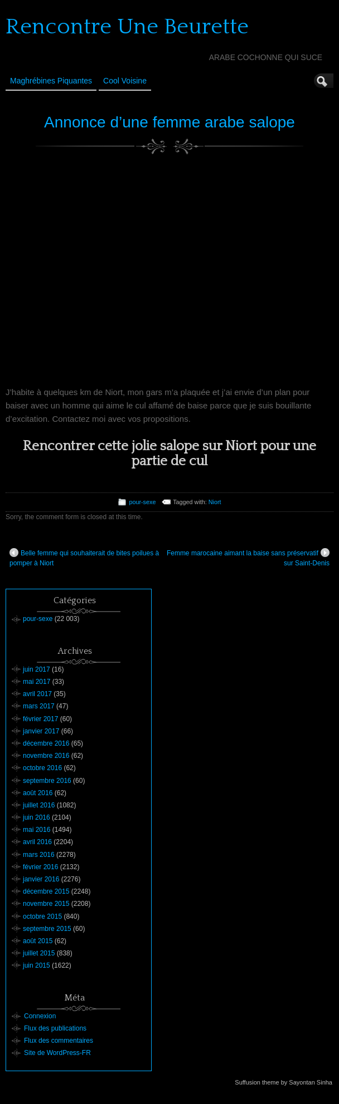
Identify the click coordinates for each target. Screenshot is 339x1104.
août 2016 (37, 793)
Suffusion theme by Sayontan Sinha (283, 1082)
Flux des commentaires (58, 1040)
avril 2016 (37, 842)
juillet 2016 (39, 805)
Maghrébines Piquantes (51, 80)
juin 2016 (36, 817)
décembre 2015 (46, 891)
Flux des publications (55, 1028)
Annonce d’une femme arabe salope (169, 122)
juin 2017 (36, 669)
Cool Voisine (125, 80)
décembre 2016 (46, 743)
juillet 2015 (39, 953)
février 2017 (40, 719)
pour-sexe (142, 502)
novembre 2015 (46, 904)
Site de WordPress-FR (57, 1053)
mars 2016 (39, 855)
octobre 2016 (42, 768)
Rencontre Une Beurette (127, 26)
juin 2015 (36, 965)
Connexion (40, 1016)
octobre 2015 (42, 916)
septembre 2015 (47, 929)
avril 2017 (37, 694)
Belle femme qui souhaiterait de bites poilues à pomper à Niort (84, 557)
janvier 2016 (41, 879)
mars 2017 (39, 706)
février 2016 (40, 867)
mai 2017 (36, 682)
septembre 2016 (47, 781)
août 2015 (37, 941)
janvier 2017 (41, 731)
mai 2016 (36, 830)
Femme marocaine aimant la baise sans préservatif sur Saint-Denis (248, 557)
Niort (215, 502)
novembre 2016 (46, 756)
